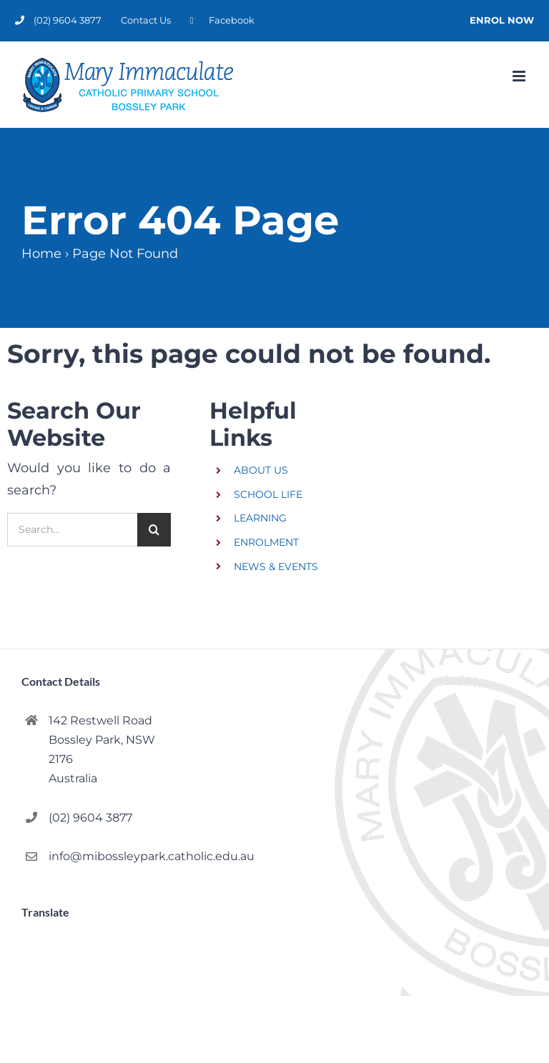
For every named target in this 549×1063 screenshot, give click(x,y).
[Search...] (72, 530)
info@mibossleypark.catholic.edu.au (111, 856)
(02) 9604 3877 (90, 817)
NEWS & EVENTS (276, 566)
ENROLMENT (266, 542)
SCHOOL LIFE (268, 494)
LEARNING (260, 517)
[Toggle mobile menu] (520, 76)
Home (41, 253)
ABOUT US (261, 470)
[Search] (154, 530)
